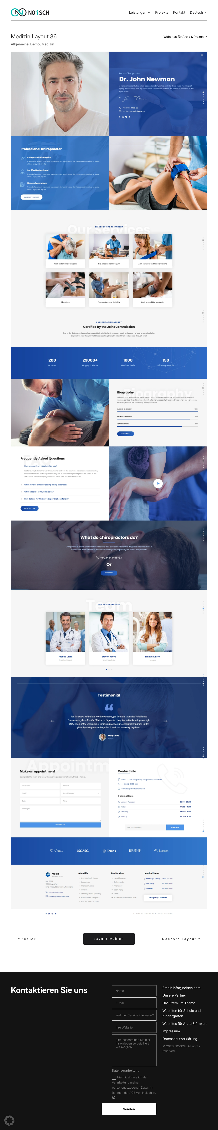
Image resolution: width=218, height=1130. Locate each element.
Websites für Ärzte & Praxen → (185, 36)
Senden (129, 1109)
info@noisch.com (187, 988)
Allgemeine (20, 44)
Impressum (171, 1031)
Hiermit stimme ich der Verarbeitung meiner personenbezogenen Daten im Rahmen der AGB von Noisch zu (134, 1087)
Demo (35, 44)
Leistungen (137, 12)
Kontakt (179, 12)
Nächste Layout (179, 938)
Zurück (28, 938)
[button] (9, 1120)
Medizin (48, 44)
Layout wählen (109, 938)
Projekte (161, 12)
